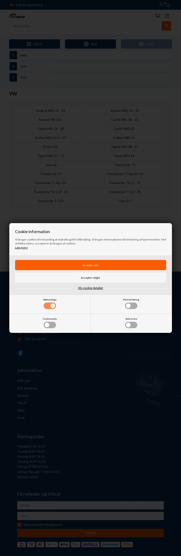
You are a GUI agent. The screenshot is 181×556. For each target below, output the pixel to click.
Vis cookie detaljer (90, 288)
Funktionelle (50, 322)
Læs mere (21, 247)
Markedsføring (131, 303)
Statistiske (131, 322)
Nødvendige (49, 303)
